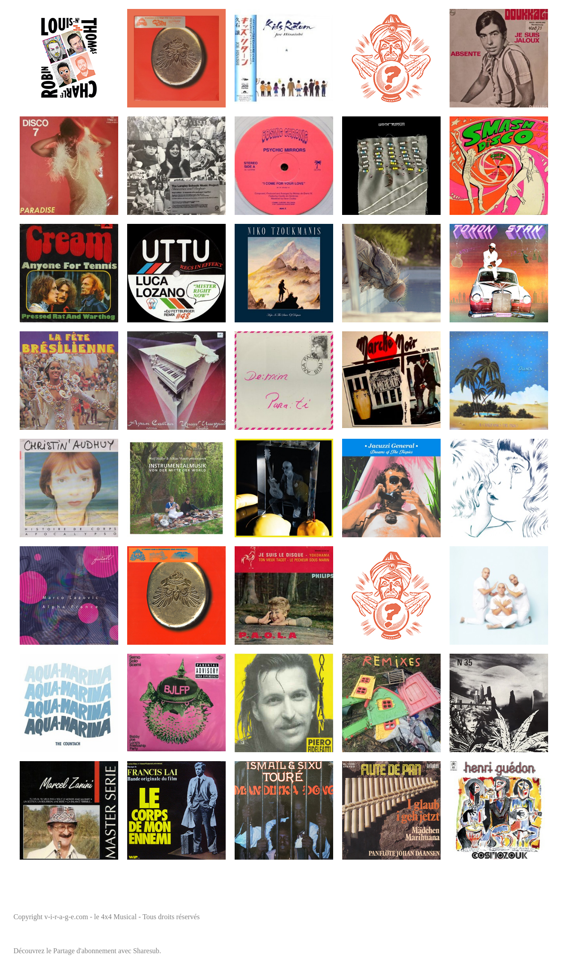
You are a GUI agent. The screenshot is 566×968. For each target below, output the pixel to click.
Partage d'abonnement (84, 951)
